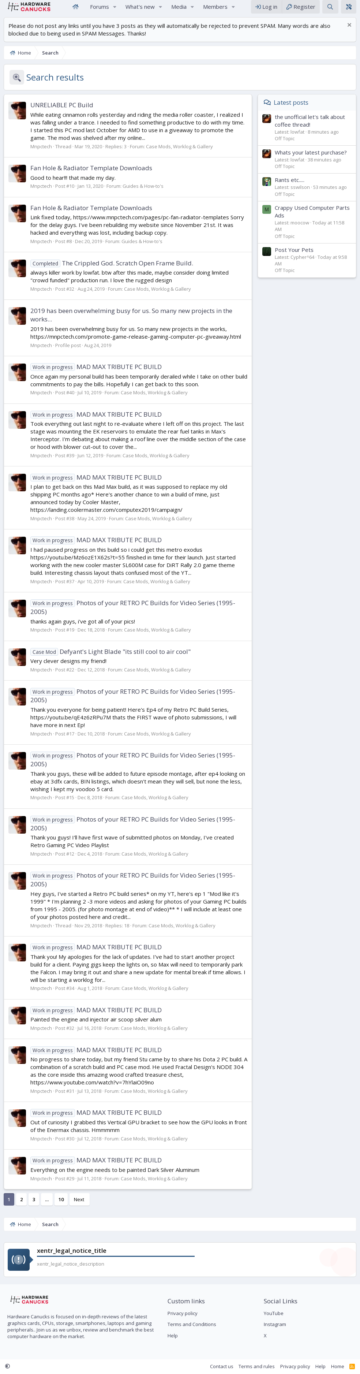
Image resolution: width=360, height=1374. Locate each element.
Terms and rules (257, 1366)
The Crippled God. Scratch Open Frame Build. (111, 270)
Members (215, 10)
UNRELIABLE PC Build (61, 112)
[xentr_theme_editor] (348, 10)
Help (173, 1335)
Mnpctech (41, 153)
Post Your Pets (294, 257)
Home (75, 10)
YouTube (274, 1313)
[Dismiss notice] (348, 33)
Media (179, 10)
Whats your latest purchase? (311, 159)
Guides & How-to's (143, 193)
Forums (99, 10)
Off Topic (285, 145)
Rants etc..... (289, 187)
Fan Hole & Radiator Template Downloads (91, 175)
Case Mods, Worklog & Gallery (179, 153)
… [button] (47, 1206)
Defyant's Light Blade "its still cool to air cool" (110, 659)
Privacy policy (183, 1313)
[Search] (330, 10)
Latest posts (291, 109)
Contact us (221, 1366)
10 (61, 1206)
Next (79, 1206)
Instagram (275, 1324)
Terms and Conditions (192, 1324)
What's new (140, 10)
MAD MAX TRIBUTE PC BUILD (96, 374)
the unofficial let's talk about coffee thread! (310, 127)
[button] (115, 10)
